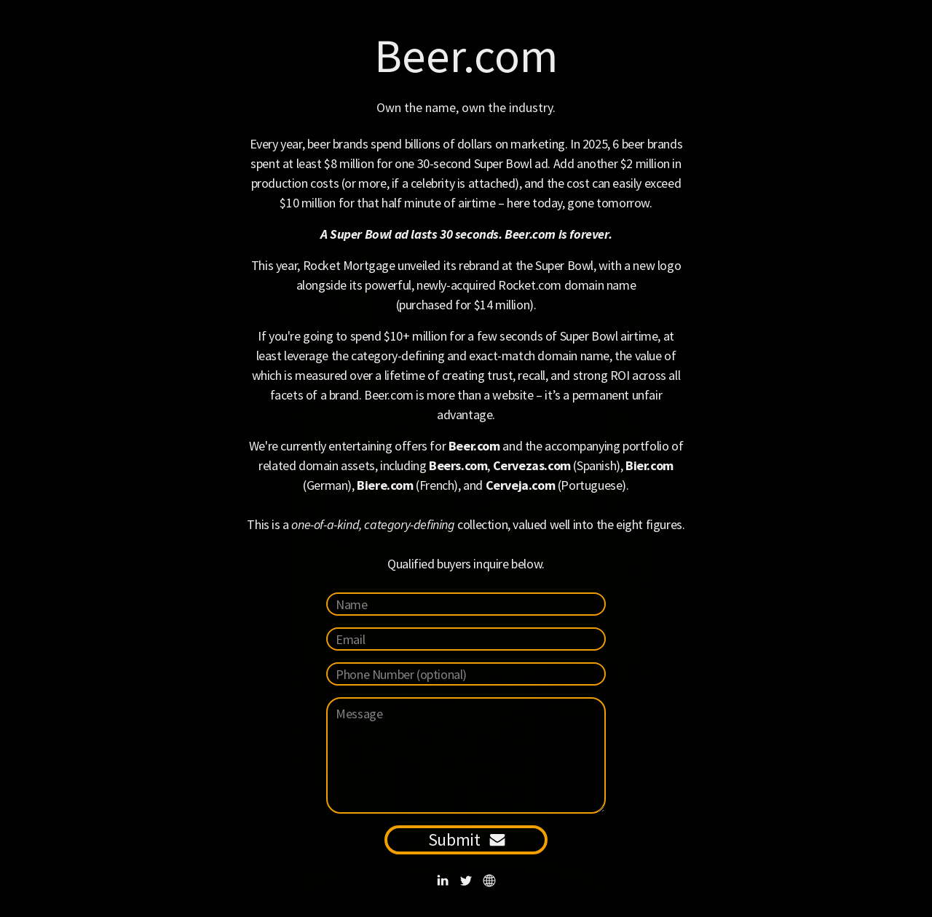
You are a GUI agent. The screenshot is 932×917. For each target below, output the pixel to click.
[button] (442, 880)
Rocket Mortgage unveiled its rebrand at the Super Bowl (448, 265)
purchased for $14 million (464, 304)
